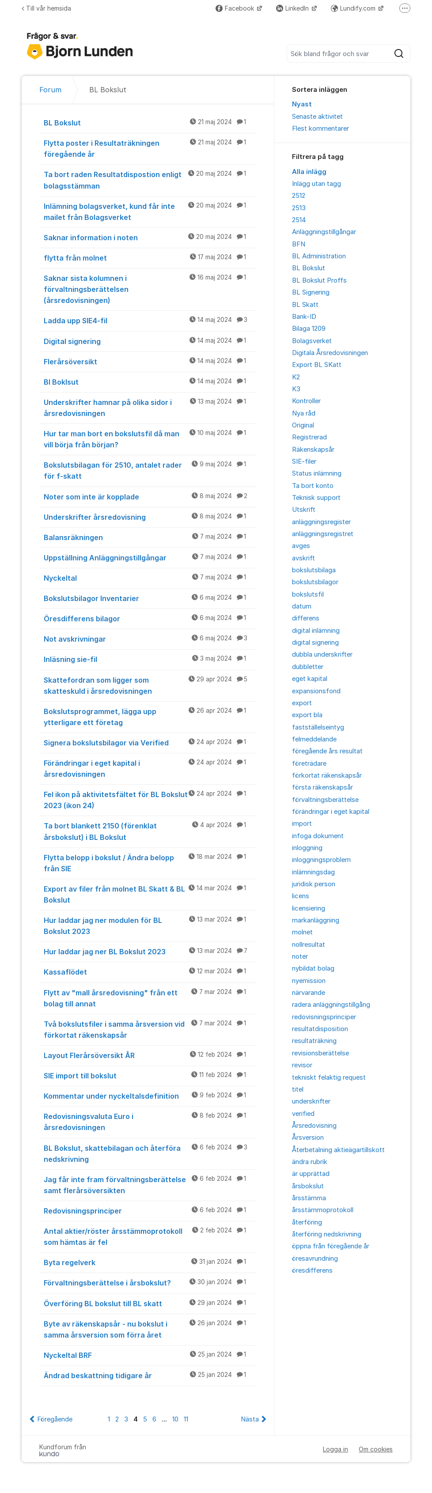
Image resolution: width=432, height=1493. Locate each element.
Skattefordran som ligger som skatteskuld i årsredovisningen (150, 685)
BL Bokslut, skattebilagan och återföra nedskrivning (150, 1153)
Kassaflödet (150, 971)
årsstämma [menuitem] (309, 1198)
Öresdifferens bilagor (150, 618)
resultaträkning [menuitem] (314, 1041)
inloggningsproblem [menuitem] (321, 860)
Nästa (250, 1419)
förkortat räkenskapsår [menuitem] (327, 775)
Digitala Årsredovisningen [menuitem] (330, 353)
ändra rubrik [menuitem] (309, 1162)
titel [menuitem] (297, 1089)
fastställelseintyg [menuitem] (318, 727)
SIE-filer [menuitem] (304, 461)
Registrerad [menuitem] (309, 437)
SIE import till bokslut (150, 1075)
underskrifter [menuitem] (311, 1101)
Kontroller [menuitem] (306, 401)
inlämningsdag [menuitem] (313, 872)
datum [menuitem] (301, 606)
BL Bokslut (150, 122)
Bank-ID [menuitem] (304, 317)
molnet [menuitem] (302, 932)
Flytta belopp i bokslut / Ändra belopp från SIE (150, 862)
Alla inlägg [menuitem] (309, 172)
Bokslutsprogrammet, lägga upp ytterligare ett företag (150, 716)
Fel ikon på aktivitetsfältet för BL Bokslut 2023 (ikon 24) (150, 799)
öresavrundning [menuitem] (315, 1258)
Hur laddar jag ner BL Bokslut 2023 (150, 951)
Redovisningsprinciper (150, 1210)
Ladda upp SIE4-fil (150, 320)
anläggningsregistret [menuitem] (322, 534)
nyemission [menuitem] (309, 981)
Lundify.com (354, 8)
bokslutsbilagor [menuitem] (315, 582)
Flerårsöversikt (150, 361)
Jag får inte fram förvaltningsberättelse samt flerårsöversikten (150, 1184)
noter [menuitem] (300, 956)
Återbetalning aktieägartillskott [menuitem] (338, 1150)
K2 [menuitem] (296, 377)
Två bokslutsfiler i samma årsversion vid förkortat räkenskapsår (150, 1029)
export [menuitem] (302, 703)
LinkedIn (293, 8)
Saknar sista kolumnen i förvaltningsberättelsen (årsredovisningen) (150, 289)
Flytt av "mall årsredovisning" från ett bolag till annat (150, 997)
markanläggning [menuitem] (315, 920)
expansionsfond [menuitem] (316, 691)
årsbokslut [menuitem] (308, 1186)
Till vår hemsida (46, 8)
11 (186, 1419)
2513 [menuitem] (299, 208)
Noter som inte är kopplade (150, 496)
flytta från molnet (150, 257)
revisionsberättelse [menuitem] (320, 1053)
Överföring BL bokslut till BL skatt (150, 1303)
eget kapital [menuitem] (309, 679)
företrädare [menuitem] (309, 763)
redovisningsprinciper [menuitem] (324, 1017)
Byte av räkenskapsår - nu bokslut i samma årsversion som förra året (150, 1329)
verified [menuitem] (303, 1114)
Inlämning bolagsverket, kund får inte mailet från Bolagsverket (150, 211)
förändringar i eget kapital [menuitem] (330, 812)
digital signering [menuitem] (315, 642)
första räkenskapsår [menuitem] (322, 787)
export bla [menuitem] (307, 715)
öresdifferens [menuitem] (312, 1270)
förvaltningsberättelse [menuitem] (325, 800)
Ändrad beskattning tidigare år (150, 1375)
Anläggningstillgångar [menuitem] (324, 232)
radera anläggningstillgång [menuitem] (331, 1005)
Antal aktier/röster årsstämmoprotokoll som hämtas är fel (150, 1236)
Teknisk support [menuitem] (316, 498)
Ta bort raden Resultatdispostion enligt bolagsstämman (150, 179)
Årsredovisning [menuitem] (314, 1126)
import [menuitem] (302, 824)
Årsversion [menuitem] (308, 1137)
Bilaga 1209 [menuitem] (309, 329)
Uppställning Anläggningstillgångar (150, 557)
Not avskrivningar (150, 638)
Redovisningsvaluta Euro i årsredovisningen (150, 1121)
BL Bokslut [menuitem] (308, 268)
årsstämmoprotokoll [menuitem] (322, 1210)
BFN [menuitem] (298, 244)
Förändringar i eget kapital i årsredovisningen (150, 768)
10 (175, 1419)
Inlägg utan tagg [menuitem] (316, 184)
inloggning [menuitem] (307, 848)
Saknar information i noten (150, 237)
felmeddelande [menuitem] (314, 739)
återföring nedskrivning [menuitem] (326, 1234)
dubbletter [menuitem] (307, 667)
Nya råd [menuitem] (303, 413)
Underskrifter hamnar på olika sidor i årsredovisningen (150, 407)
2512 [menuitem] (298, 196)
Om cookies (376, 1449)
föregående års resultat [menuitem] (327, 751)
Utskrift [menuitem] (303, 510)
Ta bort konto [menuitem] (312, 486)
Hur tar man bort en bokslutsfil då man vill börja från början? (150, 438)
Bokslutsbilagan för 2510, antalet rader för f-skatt (150, 470)
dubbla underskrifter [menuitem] (322, 654)
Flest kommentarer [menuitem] (320, 128)
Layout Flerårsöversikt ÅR (150, 1055)
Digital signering (150, 341)
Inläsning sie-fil (150, 659)
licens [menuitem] (300, 896)
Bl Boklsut (150, 381)
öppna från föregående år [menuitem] (330, 1246)
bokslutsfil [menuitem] (308, 594)
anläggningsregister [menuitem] (321, 522)
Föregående (54, 1419)
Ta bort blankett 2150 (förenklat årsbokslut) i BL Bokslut (150, 830)
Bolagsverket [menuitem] (312, 341)
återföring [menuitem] (307, 1222)
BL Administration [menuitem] (319, 256)
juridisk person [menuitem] (313, 884)
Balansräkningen (150, 537)
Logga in (335, 1449)
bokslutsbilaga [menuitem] (314, 570)
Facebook (236, 8)
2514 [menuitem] (299, 220)
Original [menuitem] (303, 425)
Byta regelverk (150, 1262)
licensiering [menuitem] (308, 908)
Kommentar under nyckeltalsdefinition (150, 1095)
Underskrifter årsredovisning (150, 517)
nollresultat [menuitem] (308, 945)
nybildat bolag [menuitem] (313, 968)
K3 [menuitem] (296, 389)
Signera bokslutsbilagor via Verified (150, 742)
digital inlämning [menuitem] (316, 631)
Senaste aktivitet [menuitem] (317, 117)
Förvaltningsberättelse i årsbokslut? (150, 1282)
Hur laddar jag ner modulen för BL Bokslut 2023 (150, 925)
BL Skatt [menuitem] (305, 305)
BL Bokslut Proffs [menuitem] (319, 280)
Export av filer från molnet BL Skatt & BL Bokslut (150, 894)
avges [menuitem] (301, 546)
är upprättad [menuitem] (311, 1174)
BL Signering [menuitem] (311, 292)
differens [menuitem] (305, 618)
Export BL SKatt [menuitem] (316, 365)
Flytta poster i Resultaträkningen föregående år (150, 148)
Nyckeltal (150, 577)
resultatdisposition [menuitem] (320, 1029)
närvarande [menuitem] (308, 993)
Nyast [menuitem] (302, 104)
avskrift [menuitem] (303, 558)
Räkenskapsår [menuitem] (313, 450)
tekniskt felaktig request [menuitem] (329, 1077)
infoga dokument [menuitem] (318, 836)
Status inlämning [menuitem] (316, 473)
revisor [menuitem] (302, 1065)
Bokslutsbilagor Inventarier (150, 598)
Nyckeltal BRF (150, 1355)
